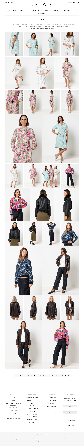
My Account (9, 2)
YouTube (53, 409)
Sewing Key (33, 422)
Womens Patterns (16, 10)
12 (46, 375)
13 (49, 375)
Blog (32, 403)
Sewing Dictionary (32, 414)
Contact (53, 397)
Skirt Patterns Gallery (42, 25)
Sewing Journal (32, 419)
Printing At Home (33, 397)
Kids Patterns (33, 10)
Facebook (53, 400)
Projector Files (32, 400)
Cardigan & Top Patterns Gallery (29, 27)
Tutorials (42, 13)
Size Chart (32, 411)
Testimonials (13, 413)
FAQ (13, 400)
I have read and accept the (71, 419)
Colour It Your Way (32, 425)
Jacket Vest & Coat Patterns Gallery (55, 27)
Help (13, 397)
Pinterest (53, 403)
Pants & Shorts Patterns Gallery (42, 29)
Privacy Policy (13, 416)
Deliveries (13, 410)
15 (56, 375)
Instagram (52, 406)
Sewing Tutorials (33, 408)
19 (68, 375)
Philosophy (33, 417)
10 (40, 375)
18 (65, 375)
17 (62, 375)
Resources (67, 10)
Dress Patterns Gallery (24, 25)
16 (59, 375)
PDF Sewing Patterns (50, 10)
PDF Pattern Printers (13, 403)
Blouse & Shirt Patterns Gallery (63, 25)
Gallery (12, 25)
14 (52, 375)
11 (43, 375)
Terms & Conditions (14, 419)
